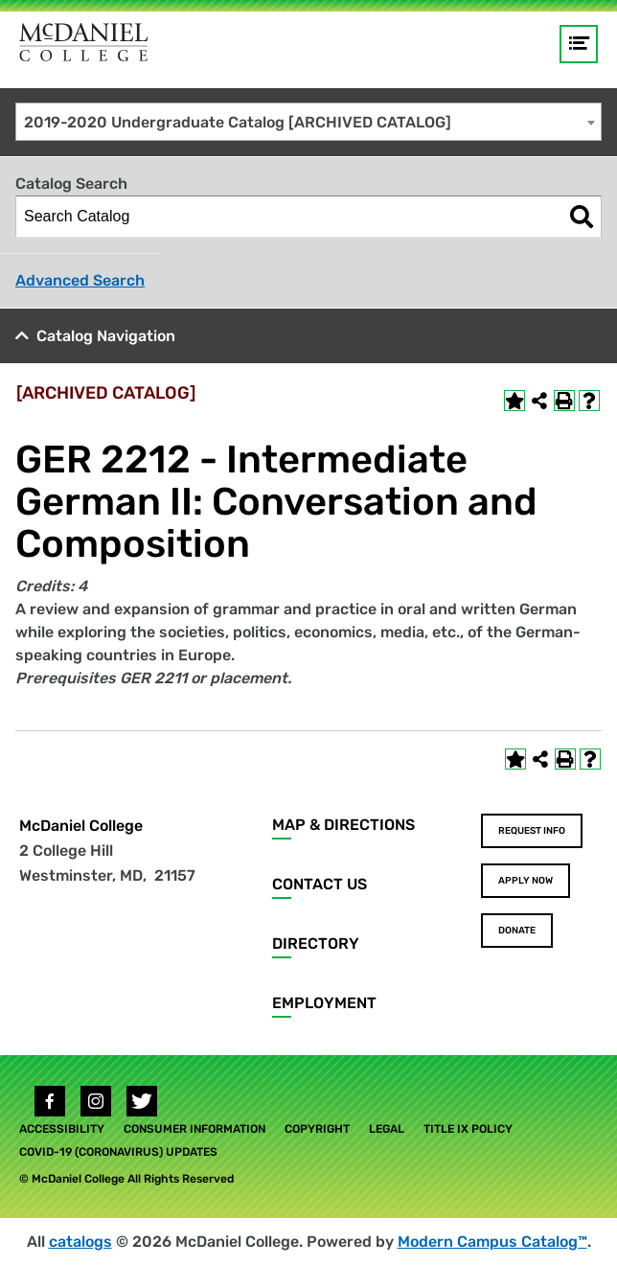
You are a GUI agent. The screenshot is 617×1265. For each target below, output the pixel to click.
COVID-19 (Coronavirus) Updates (118, 1152)
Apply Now (525, 880)
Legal (386, 1129)
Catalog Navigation (105, 336)
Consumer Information (194, 1129)
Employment (324, 1003)
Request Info (531, 831)
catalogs (80, 1241)
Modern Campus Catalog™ (492, 1241)
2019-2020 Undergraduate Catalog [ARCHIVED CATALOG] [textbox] (237, 122)
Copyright (317, 1129)
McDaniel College (81, 825)
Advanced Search (80, 280)
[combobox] (308, 122)
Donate (517, 930)
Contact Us (319, 884)
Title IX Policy (468, 1129)
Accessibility (61, 1129)
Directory (315, 943)
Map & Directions (343, 825)
